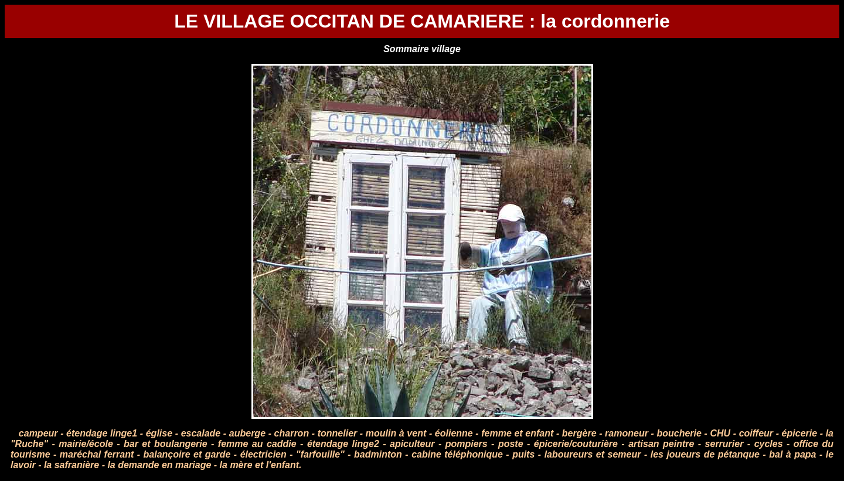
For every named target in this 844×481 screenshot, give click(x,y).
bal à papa (792, 454)
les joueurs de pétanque (705, 454)
